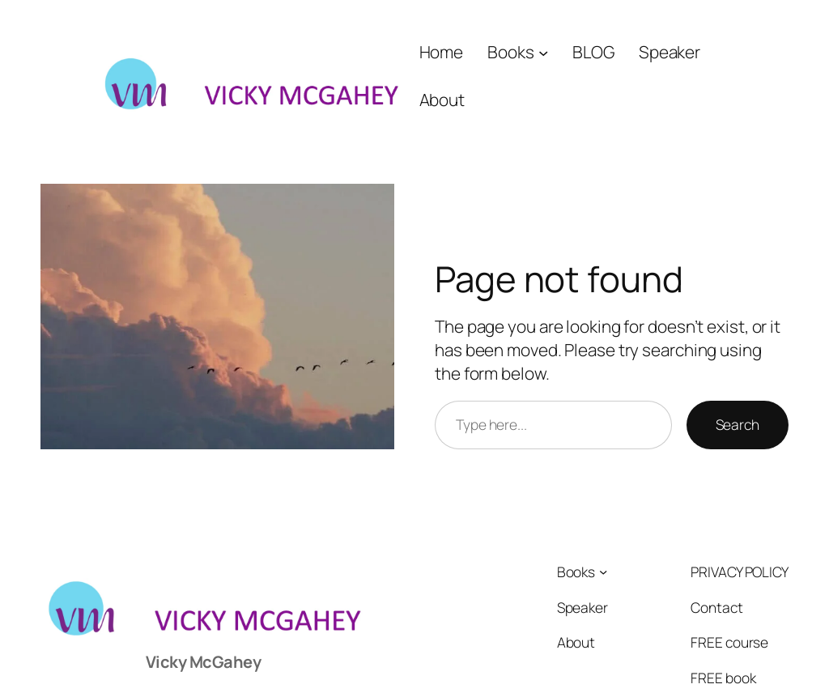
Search (737, 424)
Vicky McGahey (203, 662)
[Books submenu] (543, 52)
